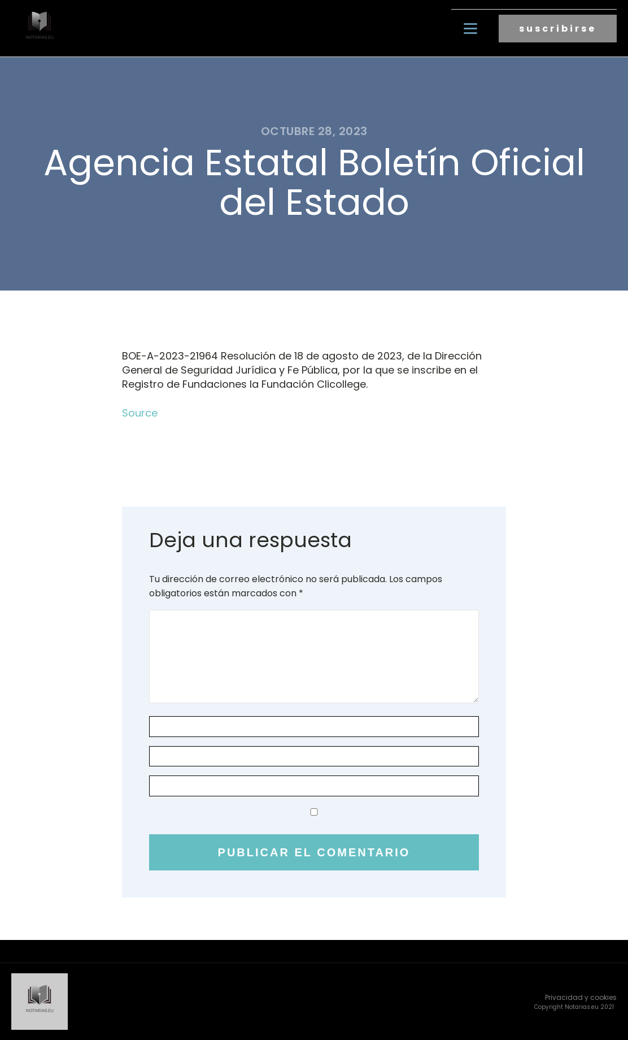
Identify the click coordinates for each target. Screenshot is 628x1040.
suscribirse (557, 28)
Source (140, 413)
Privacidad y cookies (581, 997)
